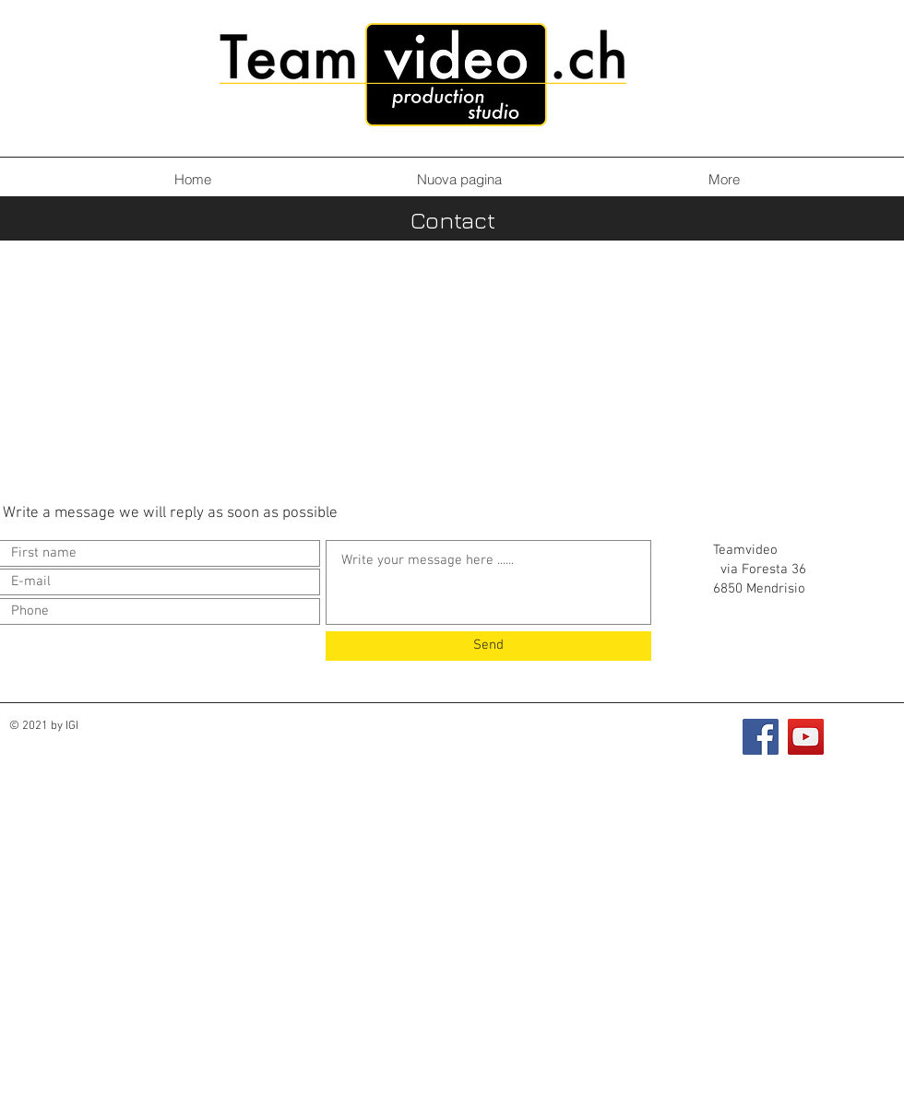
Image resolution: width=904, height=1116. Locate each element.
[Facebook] (761, 737)
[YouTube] (806, 737)
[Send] (488, 646)
